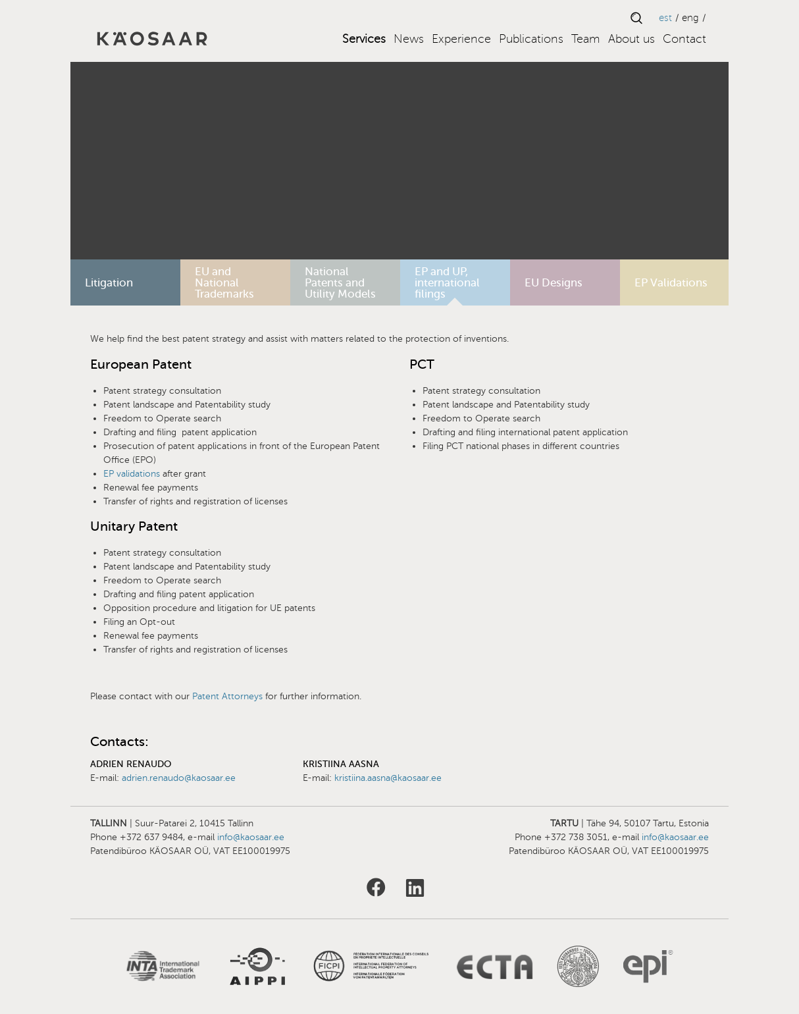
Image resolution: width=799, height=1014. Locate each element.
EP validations (133, 474)
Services (364, 38)
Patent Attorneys (227, 696)
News (409, 38)
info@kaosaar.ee (250, 837)
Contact (684, 38)
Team (585, 38)
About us (631, 38)
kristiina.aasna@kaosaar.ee (388, 778)
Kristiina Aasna (341, 764)
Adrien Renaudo (130, 764)
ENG (690, 18)
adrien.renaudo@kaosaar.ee (179, 778)
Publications (531, 38)
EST (665, 18)
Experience (461, 38)
